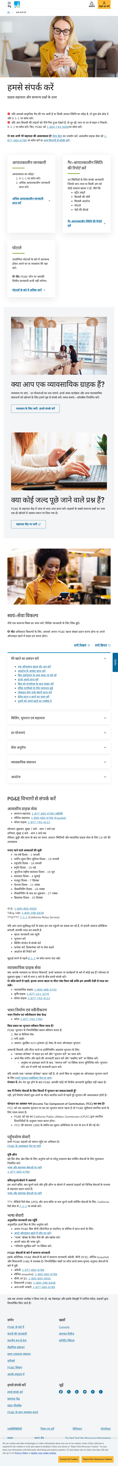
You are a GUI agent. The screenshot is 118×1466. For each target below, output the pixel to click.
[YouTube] (84, 1391)
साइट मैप (39, 1438)
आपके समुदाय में (15, 1374)
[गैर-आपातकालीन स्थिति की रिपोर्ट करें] (87, 223)
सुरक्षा (10, 1438)
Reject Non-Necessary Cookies (97, 1459)
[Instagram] (92, 1391)
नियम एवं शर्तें (47, 1429)
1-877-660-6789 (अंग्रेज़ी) (47, 814)
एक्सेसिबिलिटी (14, 1429)
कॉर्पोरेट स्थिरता (67, 1340)
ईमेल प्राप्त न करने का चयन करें (33, 697)
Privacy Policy (21, 1453)
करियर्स (11, 1361)
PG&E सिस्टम (14, 1367)
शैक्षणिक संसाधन (16, 1347)
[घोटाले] (28, 290)
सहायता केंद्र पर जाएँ (28, 524)
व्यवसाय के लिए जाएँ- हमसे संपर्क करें (35, 409)
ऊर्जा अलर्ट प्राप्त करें (28, 679)
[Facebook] (61, 1391)
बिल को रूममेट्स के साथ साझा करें (36, 684)
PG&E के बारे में (15, 1327)
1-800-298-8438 (33, 913)
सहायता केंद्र (13, 1399)
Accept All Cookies (69, 1459)
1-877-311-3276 (38, 994)
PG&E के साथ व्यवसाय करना (22, 1412)
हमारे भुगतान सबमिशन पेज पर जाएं (33, 1078)
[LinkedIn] (77, 1391)
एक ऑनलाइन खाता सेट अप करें (34, 667)
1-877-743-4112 (39, 822)
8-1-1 (31, 958)
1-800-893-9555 (25, 909)
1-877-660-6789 (18, 1172)
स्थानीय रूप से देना (17, 1340)
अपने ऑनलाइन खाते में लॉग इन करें (32, 1233)
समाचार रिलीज (66, 1334)
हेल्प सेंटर (57, 136)
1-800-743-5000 (58, 127)
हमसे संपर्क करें (15, 1392)
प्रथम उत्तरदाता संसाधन (19, 1354)
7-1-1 (24, 917)
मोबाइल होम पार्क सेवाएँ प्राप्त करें (35, 692)
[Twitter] (69, 1391)
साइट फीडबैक (14, 1405)
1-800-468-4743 (45, 990)
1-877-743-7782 (31, 1019)
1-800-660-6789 (46, 1274)
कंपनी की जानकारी (17, 1334)
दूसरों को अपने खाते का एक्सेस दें (35, 701)
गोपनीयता (106, 1429)
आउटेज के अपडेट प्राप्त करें (31, 671)
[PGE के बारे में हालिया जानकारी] (100, 1391)
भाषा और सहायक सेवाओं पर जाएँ (24, 1167)
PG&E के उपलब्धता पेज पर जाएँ (24, 1146)
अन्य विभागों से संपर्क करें (56, 140)
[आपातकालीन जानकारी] (31, 201)
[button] (9, 4)
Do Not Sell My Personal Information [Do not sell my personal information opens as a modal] (88, 1438)
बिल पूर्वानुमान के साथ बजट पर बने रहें (37, 675)
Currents (64, 1327)
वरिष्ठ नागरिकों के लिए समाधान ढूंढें (35, 688)
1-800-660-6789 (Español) (48, 818)
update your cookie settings (43, 1453)
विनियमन (77, 1429)
